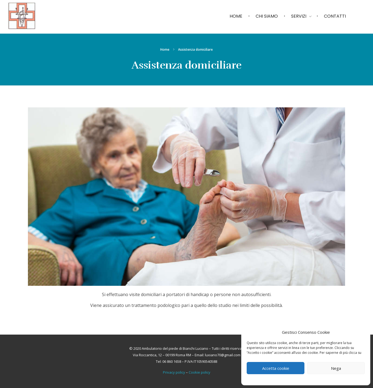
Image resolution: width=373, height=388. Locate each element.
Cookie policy (199, 372)
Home (164, 49)
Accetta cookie (275, 368)
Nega (336, 368)
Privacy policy (174, 372)
